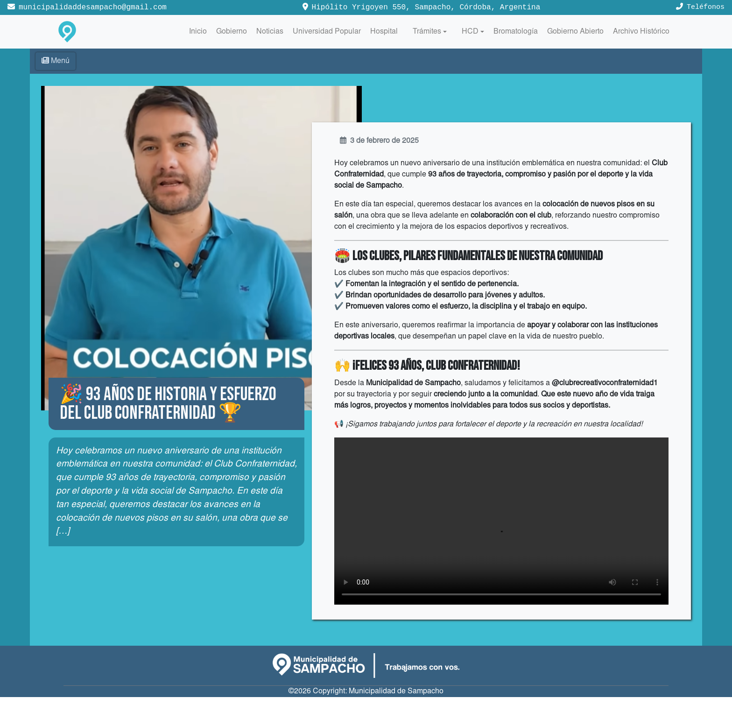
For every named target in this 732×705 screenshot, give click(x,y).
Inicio (198, 31)
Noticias (269, 31)
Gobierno (231, 31)
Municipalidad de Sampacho (396, 699)
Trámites (427, 31)
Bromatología (515, 31)
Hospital (384, 31)
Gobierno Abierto (575, 31)
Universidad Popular (327, 31)
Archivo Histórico (641, 31)
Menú (56, 60)
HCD (470, 31)
